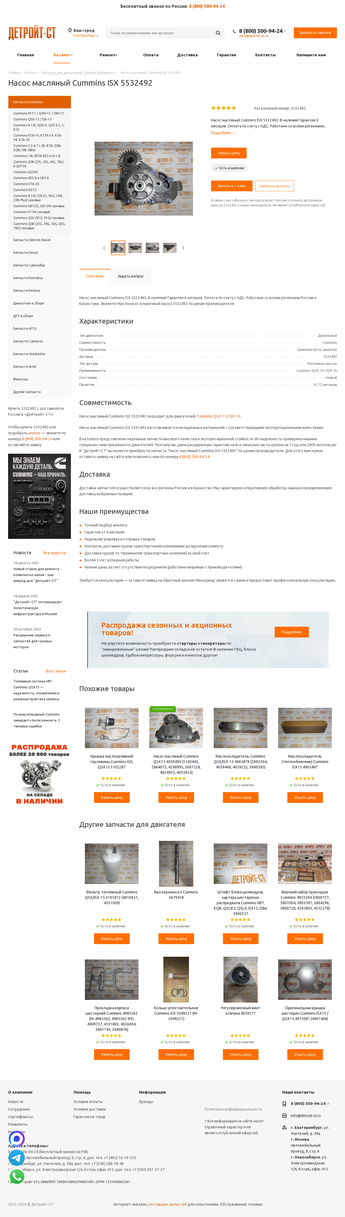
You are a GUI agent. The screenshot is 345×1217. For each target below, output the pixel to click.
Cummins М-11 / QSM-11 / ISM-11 (38, 113)
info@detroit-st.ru (306, 1116)
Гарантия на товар (90, 1117)
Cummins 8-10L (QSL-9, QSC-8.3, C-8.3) (39, 127)
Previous (104, 248)
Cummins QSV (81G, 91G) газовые (39, 218)
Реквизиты (17, 1124)
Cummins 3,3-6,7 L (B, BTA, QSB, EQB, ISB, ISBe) (37, 148)
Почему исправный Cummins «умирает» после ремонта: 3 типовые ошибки (36, 720)
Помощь (82, 1092)
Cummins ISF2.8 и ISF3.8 (31, 178)
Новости (15, 1102)
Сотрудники (19, 1109)
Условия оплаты (88, 1102)
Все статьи (56, 671)
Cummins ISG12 (24, 190)
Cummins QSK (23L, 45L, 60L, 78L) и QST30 (38, 164)
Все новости (55, 553)
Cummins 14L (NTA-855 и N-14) (36, 156)
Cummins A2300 (25, 172)
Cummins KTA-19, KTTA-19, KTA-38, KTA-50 (37, 137)
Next (183, 248)
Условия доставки (90, 1109)
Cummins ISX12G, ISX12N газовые (39, 206)
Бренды (146, 1102)
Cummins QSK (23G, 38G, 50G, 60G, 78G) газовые (39, 226)
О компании (20, 1092)
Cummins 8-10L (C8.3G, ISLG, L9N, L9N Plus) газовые (38, 198)
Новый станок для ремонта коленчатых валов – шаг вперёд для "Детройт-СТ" (36, 575)
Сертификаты (20, 1117)
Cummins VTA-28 (26, 184)
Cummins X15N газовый (31, 212)
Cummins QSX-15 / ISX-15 (218, 416)
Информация (152, 1092)
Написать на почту (274, 186)
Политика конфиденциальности (233, 1109)
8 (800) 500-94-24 (207, 6)
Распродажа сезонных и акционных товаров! (166, 629)
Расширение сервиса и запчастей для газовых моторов (32, 641)
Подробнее (292, 632)
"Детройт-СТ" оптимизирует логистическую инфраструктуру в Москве (37, 608)
